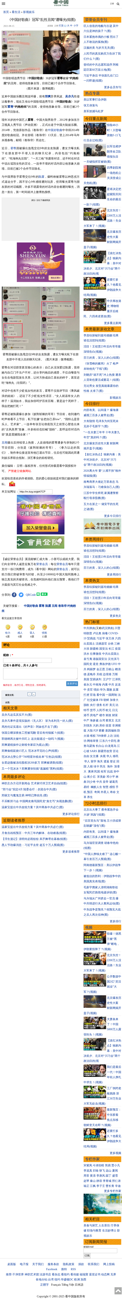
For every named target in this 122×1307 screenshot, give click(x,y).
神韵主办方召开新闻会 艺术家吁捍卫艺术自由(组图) (34, 785)
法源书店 (45, 1274)
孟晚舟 (91, 674)
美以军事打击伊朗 (95, 99)
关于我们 (38, 1264)
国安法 (103, 648)
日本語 (79, 1284)
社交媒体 (92, 699)
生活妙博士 (109, 1230)
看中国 (100, 694)
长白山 (100, 745)
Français (56, 1284)
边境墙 (107, 674)
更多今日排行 (112, 515)
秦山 (93, 1180)
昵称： (8, 655)
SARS (93, 751)
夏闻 (115, 1170)
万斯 (115, 674)
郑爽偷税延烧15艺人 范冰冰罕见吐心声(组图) (30, 752)
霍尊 (10, 106)
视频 (88, 927)
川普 (117, 628)
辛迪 (118, 1186)
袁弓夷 (88, 659)
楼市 (102, 715)
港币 (86, 715)
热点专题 (92, 93)
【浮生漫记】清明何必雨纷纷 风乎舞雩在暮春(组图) (34, 840)
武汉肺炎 (107, 628)
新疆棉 (94, 648)
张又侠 (110, 638)
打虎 (86, 694)
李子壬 (100, 1186)
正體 (112, 4)
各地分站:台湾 (45, 1279)
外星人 (105, 792)
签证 (113, 761)
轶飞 (102, 1170)
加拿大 (114, 699)
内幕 (105, 684)
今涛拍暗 (98, 1165)
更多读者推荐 (71, 853)
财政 (108, 715)
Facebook (51, 1269)
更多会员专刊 (112, 87)
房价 (102, 725)
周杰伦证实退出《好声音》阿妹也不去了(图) (30, 728)
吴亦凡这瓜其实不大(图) (17, 716)
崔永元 (88, 684)
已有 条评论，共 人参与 (20, 665)
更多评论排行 (71, 815)
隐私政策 (68, 1264)
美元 (112, 705)
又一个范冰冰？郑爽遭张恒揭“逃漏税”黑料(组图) (32, 770)
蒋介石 (91, 776)
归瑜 (95, 1170)
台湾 (102, 720)
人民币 (100, 710)
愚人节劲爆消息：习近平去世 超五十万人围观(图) (33, 846)
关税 (99, 674)
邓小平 (110, 776)
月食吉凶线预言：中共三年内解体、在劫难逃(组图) (34, 834)
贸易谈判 (96, 679)
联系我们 (93, 1264)
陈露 (41, 176)
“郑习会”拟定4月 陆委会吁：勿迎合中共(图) (29, 791)
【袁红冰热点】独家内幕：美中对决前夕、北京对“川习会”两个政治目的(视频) (102, 459)
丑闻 (4, 442)
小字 (76, 25)
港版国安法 (100, 659)
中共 (111, 684)
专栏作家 (92, 1159)
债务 (99, 705)
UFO (114, 664)
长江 (111, 648)
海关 (100, 761)
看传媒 (74, 1274)
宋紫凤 (88, 1165)
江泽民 (116, 679)
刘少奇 (91, 781)
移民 (116, 756)
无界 (113, 1274)
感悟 (112, 787)
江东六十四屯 (107, 740)
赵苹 (86, 1180)
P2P (96, 730)
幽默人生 (96, 787)
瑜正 (86, 1186)
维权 (93, 735)
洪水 (86, 653)
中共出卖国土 (110, 653)
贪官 (90, 689)
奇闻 (97, 792)
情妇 (96, 689)
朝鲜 (106, 699)
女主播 (94, 756)
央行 (93, 705)
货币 (93, 710)
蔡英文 (110, 720)
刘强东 (88, 725)
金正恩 (100, 669)
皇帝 (105, 781)
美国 (86, 679)
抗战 (110, 771)
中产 (86, 720)
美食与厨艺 (91, 1225)
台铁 (111, 643)
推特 (64, 1269)
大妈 (95, 725)
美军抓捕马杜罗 (94, 111)
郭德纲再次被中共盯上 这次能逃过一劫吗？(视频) (33, 740)
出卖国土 (89, 643)
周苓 (86, 1175)
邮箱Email (89, 1247)
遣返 (106, 761)
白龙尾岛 (110, 745)
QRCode (31, 594)
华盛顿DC (67, 1279)
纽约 (57, 1279)
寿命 (113, 792)
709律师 (101, 735)
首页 (6, 12)
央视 (103, 756)
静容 (99, 1180)
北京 (118, 720)
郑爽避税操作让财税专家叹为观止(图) (25, 746)
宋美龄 (101, 776)
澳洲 (91, 771)
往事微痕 (95, 653)
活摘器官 (101, 643)
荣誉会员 (42, 564)
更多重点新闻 (112, 323)
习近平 (100, 638)
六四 (118, 638)
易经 (87, 787)
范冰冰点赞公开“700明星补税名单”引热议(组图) (32, 758)
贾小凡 (115, 1165)
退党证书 (94, 1274)
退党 (95, 664)
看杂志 (56, 1274)
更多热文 (115, 615)
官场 (93, 694)
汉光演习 (113, 659)
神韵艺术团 (32, 1274)
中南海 (97, 684)
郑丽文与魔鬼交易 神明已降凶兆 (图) (25, 797)
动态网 (105, 1274)
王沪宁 (107, 679)
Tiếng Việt (67, 1284)
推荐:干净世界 (15, 1274)
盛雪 (115, 1175)
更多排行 (115, 921)
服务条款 (53, 1264)
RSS (73, 1269)
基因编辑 (111, 730)
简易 (108, 1165)
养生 (90, 797)
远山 (108, 1170)
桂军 (103, 771)
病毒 (105, 633)
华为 (103, 689)
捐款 (81, 1264)
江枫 (93, 1186)
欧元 (108, 710)
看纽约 (65, 1274)
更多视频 (115, 1153)
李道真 (88, 1170)
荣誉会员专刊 (96, 20)
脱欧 (86, 705)
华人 (109, 756)
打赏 (61, 25)
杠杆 (105, 705)
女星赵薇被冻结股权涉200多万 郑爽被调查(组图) (32, 764)
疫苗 (118, 648)
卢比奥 (97, 633)
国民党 (88, 664)
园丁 (108, 1175)
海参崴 (94, 720)
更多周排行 (114, 574)
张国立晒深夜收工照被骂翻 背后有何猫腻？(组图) (33, 734)
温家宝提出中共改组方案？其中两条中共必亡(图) (33, 809)
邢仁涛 (116, 1180)
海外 (110, 766)
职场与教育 (94, 1230)
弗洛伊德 (105, 664)
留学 (93, 761)
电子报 (24, 1264)
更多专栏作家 (112, 1191)
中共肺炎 (89, 628)
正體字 (44, 1284)
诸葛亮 (113, 781)
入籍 (90, 766)
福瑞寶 (84, 1274)
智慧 (105, 787)
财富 (115, 715)
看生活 (16, 12)
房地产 (94, 715)
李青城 (107, 1180)
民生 (103, 766)
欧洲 (77, 1279)
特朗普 (88, 633)
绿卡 (96, 766)
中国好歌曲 (55, 130)
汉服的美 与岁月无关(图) (99, 47)
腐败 (109, 689)
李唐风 (100, 1175)
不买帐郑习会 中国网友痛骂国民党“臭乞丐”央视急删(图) (37, 803)
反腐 (116, 689)
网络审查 (92, 740)
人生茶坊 (104, 1225)
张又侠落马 (91, 105)
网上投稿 (109, 1264)
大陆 (90, 730)
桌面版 (11, 1264)
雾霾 (101, 730)
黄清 (93, 1175)
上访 (110, 735)
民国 (97, 771)
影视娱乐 (29, 12)
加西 (83, 1279)
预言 (90, 792)
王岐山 (110, 669)
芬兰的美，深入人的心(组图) (102, 357)
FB (101, 699)
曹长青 (110, 1186)
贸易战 (91, 638)
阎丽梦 (91, 669)
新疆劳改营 (105, 751)
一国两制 (111, 694)
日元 (115, 710)
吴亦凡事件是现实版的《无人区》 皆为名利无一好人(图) (37, 722)
